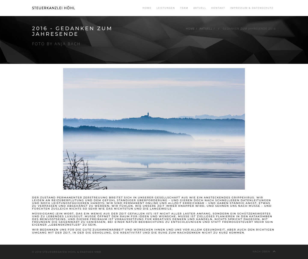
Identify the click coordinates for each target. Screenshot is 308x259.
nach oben (264, 251)
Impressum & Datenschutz (251, 7)
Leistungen (166, 7)
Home (146, 7)
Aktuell (199, 7)
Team (184, 7)
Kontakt (218, 7)
